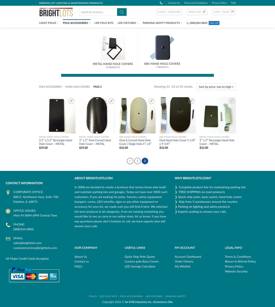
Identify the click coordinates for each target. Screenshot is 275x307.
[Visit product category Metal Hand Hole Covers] (113, 53)
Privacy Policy (219, 2)
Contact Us (174, 2)
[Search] (122, 12)
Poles (93, 296)
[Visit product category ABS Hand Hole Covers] (162, 53)
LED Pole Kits (104, 23)
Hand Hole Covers (77, 86)
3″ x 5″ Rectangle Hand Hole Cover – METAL (217, 142)
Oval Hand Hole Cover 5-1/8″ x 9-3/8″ (177, 142)
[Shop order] (216, 86)
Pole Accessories (131, 296)
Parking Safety (175, 296)
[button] (169, 12)
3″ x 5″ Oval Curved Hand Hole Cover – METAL (95, 142)
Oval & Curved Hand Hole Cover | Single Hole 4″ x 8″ (135, 142)
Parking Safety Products (162, 23)
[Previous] (130, 161)
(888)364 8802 (198, 23)
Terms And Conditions (196, 2)
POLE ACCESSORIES (76, 23)
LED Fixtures (154, 296)
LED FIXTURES (128, 23)
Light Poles (49, 23)
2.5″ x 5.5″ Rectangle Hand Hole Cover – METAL (55, 142)
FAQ (233, 2)
